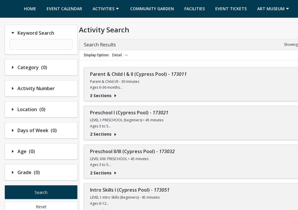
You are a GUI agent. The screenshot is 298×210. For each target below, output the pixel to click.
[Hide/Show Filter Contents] (12, 33)
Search (41, 192)
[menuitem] (30, 9)
